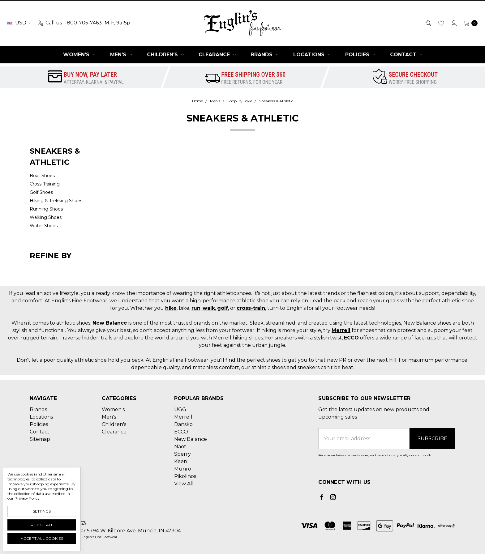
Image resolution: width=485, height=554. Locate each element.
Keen (180, 461)
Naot (180, 447)
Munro (182, 469)
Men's (121, 55)
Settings (42, 511)
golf (222, 308)
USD (19, 23)
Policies (360, 55)
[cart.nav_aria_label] (469, 23)
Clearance (217, 55)
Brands (264, 55)
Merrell (341, 330)
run (195, 308)
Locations (311, 55)
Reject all (42, 524)
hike (171, 308)
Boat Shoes (42, 175)
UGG (180, 409)
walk (209, 308)
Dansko (183, 424)
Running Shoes (46, 209)
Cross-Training (45, 184)
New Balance (109, 323)
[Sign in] (453, 23)
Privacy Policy (27, 498)
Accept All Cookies (42, 538)
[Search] (428, 23)
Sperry (182, 454)
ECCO (351, 338)
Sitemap (40, 439)
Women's (79, 55)
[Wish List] (440, 23)
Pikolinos (185, 476)
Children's (165, 55)
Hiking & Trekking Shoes (56, 200)
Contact (406, 55)
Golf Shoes (41, 192)
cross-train (251, 308)
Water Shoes (44, 225)
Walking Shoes (46, 217)
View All (184, 484)
